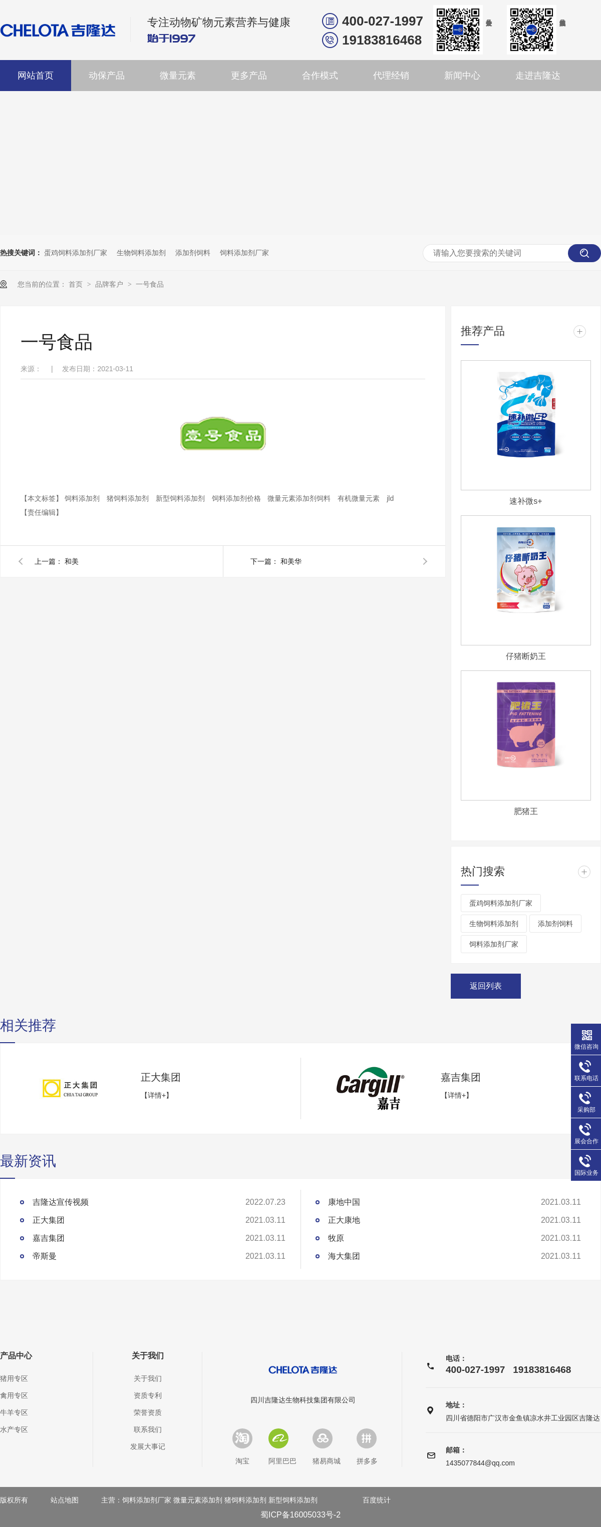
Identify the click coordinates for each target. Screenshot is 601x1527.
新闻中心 (462, 76)
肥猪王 (526, 811)
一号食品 (150, 284)
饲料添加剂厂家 (244, 253)
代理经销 (391, 76)
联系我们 (148, 1429)
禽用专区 (14, 1395)
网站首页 (36, 76)
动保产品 (107, 76)
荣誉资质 (148, 1412)
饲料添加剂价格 (237, 498)
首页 (77, 284)
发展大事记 (147, 1446)
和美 (72, 561)
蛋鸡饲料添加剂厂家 (75, 253)
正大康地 (344, 1220)
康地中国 (344, 1202)
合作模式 (320, 76)
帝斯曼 (45, 1256)
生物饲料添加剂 (141, 253)
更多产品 (249, 76)
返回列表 (486, 986)
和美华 (291, 561)
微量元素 (178, 76)
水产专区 (14, 1429)
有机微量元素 (360, 498)
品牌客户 (110, 284)
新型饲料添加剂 (181, 498)
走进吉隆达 (537, 76)
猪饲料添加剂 (129, 498)
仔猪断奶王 (526, 656)
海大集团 (344, 1256)
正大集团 (161, 1077)
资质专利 (148, 1395)
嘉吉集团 (461, 1077)
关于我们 (148, 1356)
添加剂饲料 (192, 253)
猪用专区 (14, 1378)
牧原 (336, 1238)
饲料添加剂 (83, 498)
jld (390, 498)
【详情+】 (157, 1095)
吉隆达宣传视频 (61, 1202)
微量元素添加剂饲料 (300, 498)
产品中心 (16, 1356)
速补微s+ (525, 501)
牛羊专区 (14, 1412)
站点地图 (65, 1500)
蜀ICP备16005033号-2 (300, 1514)
